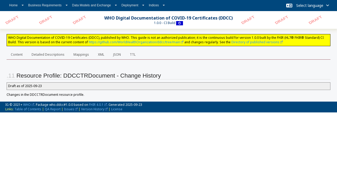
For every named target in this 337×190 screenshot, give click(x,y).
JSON (117, 54)
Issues (69, 109)
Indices (157, 5)
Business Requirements (48, 5)
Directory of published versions (255, 42)
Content (17, 54)
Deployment (132, 5)
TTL (133, 54)
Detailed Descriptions (48, 54)
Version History (92, 109)
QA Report (53, 109)
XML (101, 54)
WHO (27, 104)
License (116, 109)
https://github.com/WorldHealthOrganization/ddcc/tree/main (134, 42)
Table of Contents (27, 109)
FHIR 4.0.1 (96, 104)
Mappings (81, 54)
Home (16, 5)
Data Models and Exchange (94, 5)
